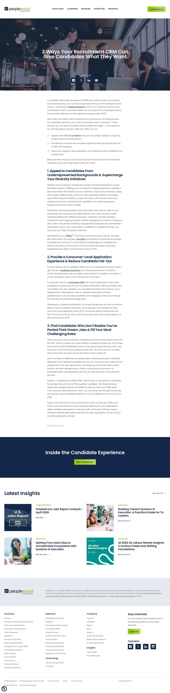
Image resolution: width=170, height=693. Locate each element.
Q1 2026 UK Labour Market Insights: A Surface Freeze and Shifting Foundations (141, 546)
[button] (4, 688)
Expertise (99, 8)
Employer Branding (11, 664)
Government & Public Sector (56, 636)
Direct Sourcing (9, 653)
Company (72, 8)
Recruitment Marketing (12, 667)
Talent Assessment (11, 632)
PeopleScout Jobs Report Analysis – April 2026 (59, 510)
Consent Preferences (10, 685)
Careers (89, 632)
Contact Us (156, 9)
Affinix (69, 236)
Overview (7, 618)
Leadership (91, 622)
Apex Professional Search (13, 643)
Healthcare (49, 622)
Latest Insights (92, 652)
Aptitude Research (76, 107)
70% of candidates (73, 135)
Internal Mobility (10, 657)
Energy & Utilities (52, 639)
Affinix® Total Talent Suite (55, 663)
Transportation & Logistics (55, 650)
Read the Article (123, 521)
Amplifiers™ (8, 636)
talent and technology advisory (123, 596)
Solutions (58, 8)
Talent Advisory (10, 660)
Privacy (65, 681)
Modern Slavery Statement (96, 639)
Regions (86, 8)
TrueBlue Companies (125, 681)
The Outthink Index (93, 656)
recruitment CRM (76, 282)
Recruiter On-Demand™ (12, 639)
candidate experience (70, 270)
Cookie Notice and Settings (27, 685)
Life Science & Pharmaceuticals (57, 625)
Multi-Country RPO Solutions (14, 625)
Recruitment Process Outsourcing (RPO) (18, 622)
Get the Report (85, 462)
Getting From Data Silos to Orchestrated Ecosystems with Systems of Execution (56, 546)
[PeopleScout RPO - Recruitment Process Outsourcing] (18, 9)
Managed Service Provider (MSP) (73, 596)
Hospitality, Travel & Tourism (56, 653)
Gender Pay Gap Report (95, 636)
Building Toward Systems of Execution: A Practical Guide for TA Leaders (141, 512)
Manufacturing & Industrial (55, 643)
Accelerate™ (50, 666)
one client (80, 239)
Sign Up (134, 631)
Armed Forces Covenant (95, 643)
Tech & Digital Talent (53, 629)
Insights (113, 8)
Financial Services (52, 632)
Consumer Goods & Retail (55, 646)
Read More (40, 518)
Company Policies (76, 681)
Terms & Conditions (53, 681)
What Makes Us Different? (55, 618)
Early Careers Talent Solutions (15, 629)
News (89, 629)
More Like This (158, 493)
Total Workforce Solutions (97, 596)
